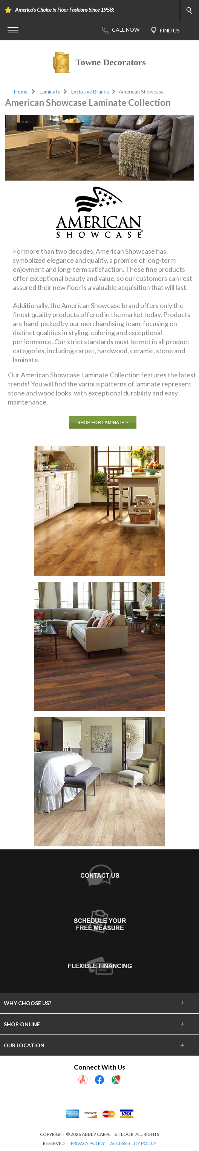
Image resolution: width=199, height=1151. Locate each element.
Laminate (50, 92)
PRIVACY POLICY (88, 1143)
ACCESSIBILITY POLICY (133, 1143)
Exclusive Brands (90, 92)
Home (21, 92)
